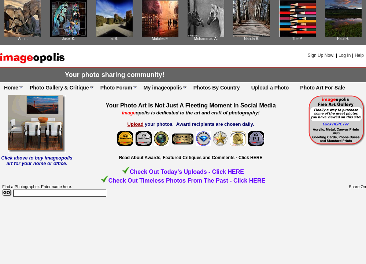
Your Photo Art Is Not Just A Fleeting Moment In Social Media (191, 105)
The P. (297, 39)
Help (359, 55)
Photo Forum (116, 88)
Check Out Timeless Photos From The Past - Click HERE (186, 180)
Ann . (22, 39)
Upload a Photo (270, 88)
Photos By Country (216, 88)
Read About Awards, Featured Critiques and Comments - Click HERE (191, 157)
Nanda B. (251, 39)
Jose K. (68, 39)
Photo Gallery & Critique (59, 88)
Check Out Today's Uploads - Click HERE (187, 172)
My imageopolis (163, 88)
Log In (345, 55)
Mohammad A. (206, 39)
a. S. (114, 39)
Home (11, 88)
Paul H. (343, 39)
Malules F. (160, 39)
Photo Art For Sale (322, 88)
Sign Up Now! (321, 55)
